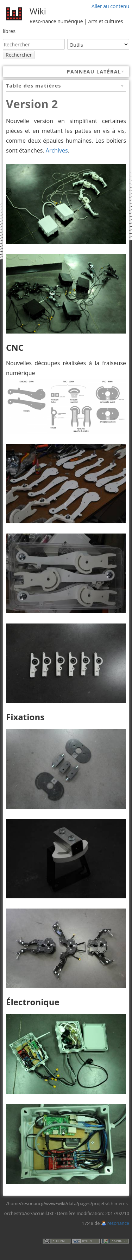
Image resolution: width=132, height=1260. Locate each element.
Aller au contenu (110, 6)
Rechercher (19, 54)
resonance (118, 1223)
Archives (57, 150)
